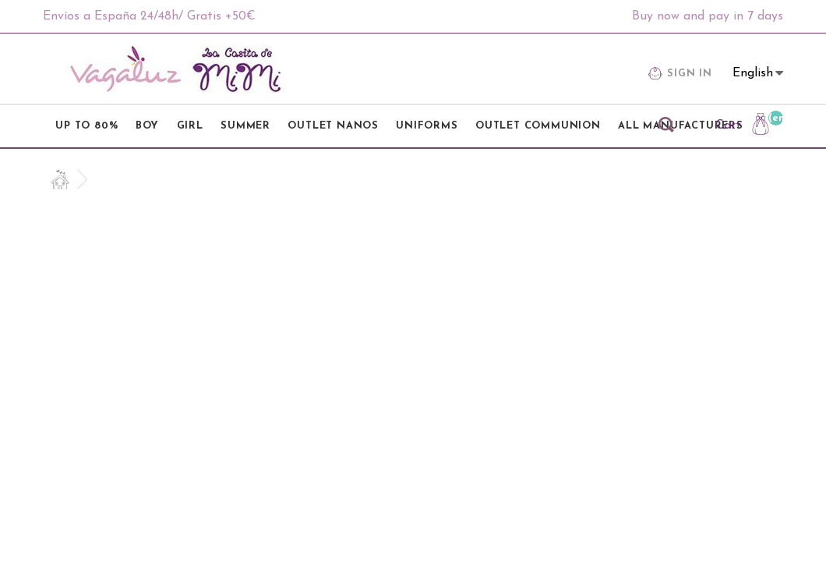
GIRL (190, 126)
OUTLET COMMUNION (538, 126)
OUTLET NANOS (333, 126)
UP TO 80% (86, 126)
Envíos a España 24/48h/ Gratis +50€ (149, 16)
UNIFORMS (426, 126)
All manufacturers (680, 126)
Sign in (680, 76)
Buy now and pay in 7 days (707, 16)
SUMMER (245, 126)
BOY (147, 126)
